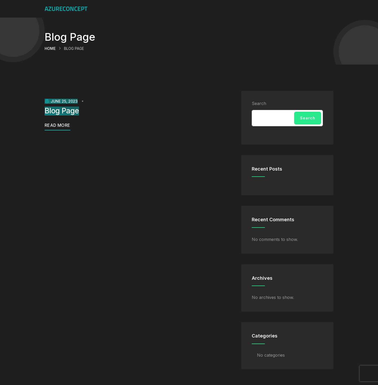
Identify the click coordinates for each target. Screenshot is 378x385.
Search (259, 103)
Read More (57, 125)
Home (50, 48)
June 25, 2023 (61, 101)
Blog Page (62, 111)
